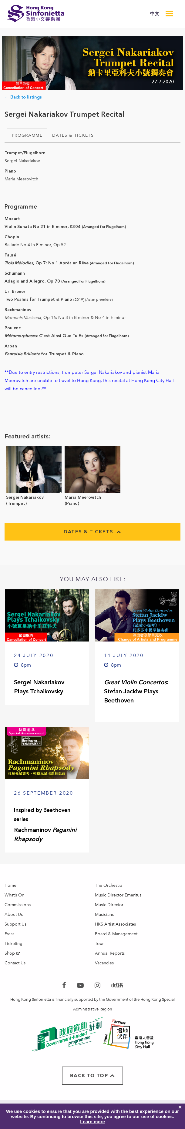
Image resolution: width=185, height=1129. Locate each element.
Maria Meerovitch (83, 497)
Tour (99, 943)
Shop (10, 953)
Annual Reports (110, 953)
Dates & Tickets (73, 135)
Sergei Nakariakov (25, 497)
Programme (27, 135)
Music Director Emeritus (118, 895)
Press (9, 933)
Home (10, 885)
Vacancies (104, 963)
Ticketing (13, 943)
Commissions (18, 904)
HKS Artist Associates (115, 924)
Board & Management (116, 933)
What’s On (14, 895)
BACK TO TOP (92, 1075)
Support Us (15, 924)
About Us (14, 914)
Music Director (109, 904)
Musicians (104, 914)
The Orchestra (108, 885)
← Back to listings (23, 97)
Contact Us (15, 963)
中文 (155, 13)
